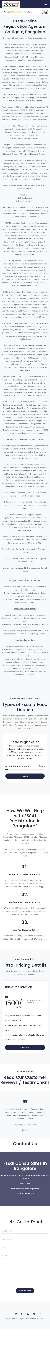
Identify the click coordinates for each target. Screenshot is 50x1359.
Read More (25, 776)
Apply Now (25, 1047)
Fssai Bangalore (38, 1319)
